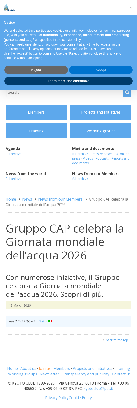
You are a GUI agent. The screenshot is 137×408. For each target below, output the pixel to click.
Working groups (101, 130)
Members (36, 112)
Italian (44, 321)
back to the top (117, 340)
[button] (131, 7)
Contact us (121, 374)
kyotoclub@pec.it (98, 388)
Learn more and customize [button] (68, 81)
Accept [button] (100, 70)
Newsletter (49, 374)
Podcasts (102, 158)
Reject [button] (36, 70)
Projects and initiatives (101, 112)
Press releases (101, 154)
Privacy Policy (56, 397)
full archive (14, 154)
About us (28, 368)
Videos (88, 158)
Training (36, 130)
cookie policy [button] (71, 40)
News (27, 199)
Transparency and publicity (85, 374)
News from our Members (60, 199)
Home (11, 199)
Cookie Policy (80, 397)
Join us (45, 368)
